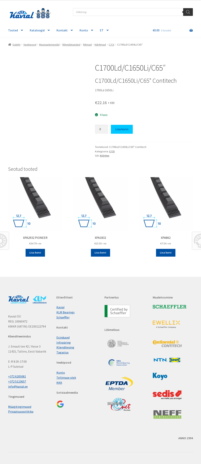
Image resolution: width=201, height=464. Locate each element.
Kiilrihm (104, 155)
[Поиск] (188, 12)
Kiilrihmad (100, 44)
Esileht (16, 44)
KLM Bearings (65, 312)
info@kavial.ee (18, 386)
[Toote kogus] (101, 129)
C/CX (111, 44)
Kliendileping (65, 347)
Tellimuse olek (66, 377)
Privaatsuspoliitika (20, 411)
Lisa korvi (121, 129)
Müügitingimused (19, 407)
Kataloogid (37, 30)
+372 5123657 (17, 381)
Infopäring (63, 342)
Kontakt (62, 30)
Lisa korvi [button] (35, 252)
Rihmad (87, 44)
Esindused (63, 337)
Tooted (13, 30)
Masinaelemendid (49, 44)
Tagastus (62, 352)
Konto (83, 30)
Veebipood (29, 44)
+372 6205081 (17, 376)
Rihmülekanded (71, 44)
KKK (59, 383)
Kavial (60, 307)
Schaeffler (63, 317)
